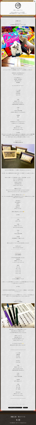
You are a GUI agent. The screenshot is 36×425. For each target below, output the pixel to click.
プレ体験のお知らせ (18, 142)
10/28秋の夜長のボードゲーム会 (18, 24)
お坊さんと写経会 (18, 301)
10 (23, 404)
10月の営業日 (18, 254)
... (25, 404)
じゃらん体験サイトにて (18, 278)
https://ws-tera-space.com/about (18, 102)
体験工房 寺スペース (18, 417)
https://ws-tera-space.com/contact (18, 129)
